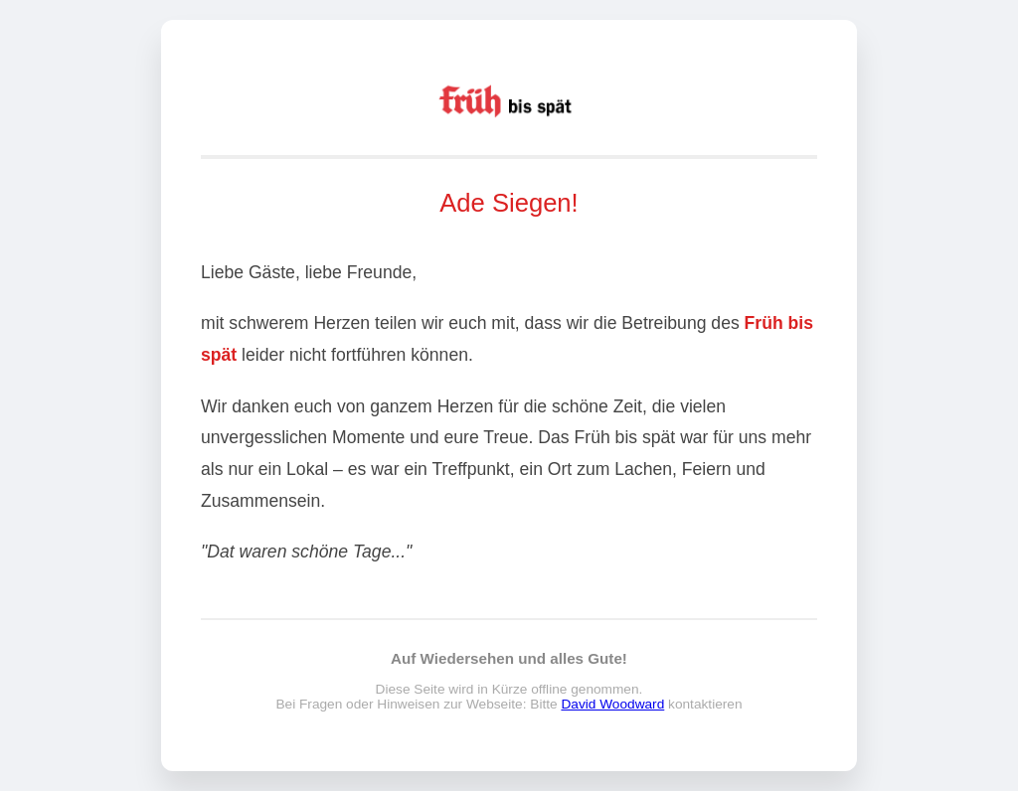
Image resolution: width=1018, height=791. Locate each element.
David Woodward (612, 705)
